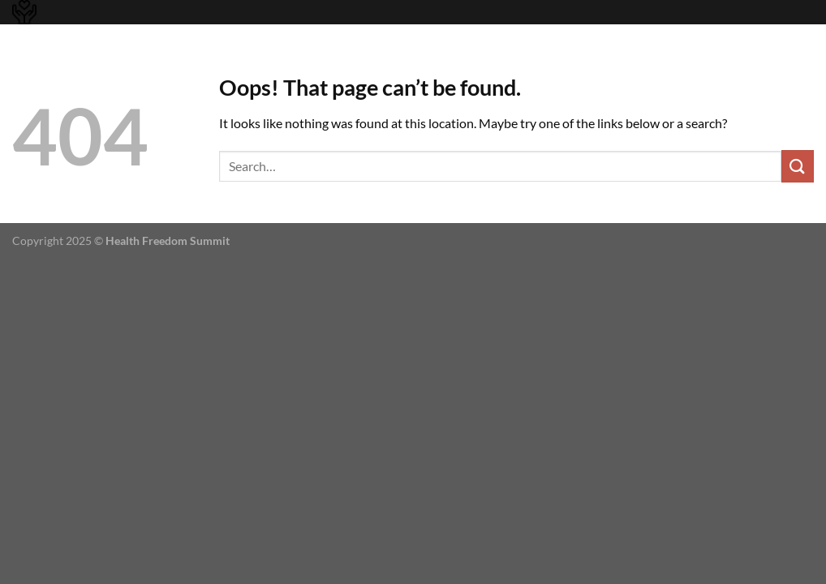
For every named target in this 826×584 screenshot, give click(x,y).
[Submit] (797, 166)
